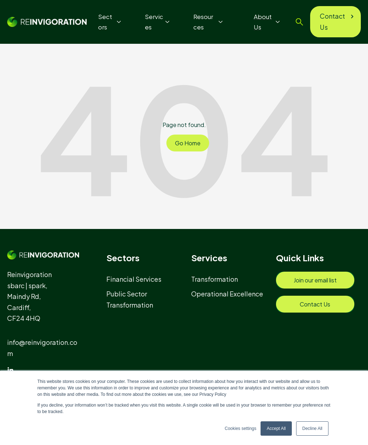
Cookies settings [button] (240, 428)
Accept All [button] (276, 428)
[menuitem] (137, 279)
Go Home (188, 143)
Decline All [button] (312, 428)
